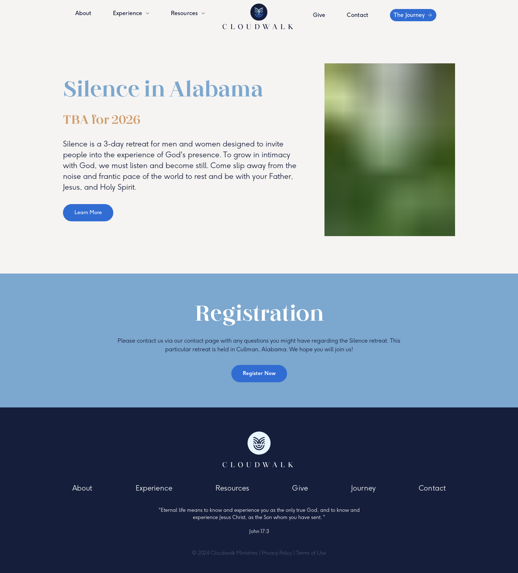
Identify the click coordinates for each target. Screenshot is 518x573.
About (83, 13)
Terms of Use (311, 553)
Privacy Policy (277, 553)
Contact (357, 15)
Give (319, 15)
